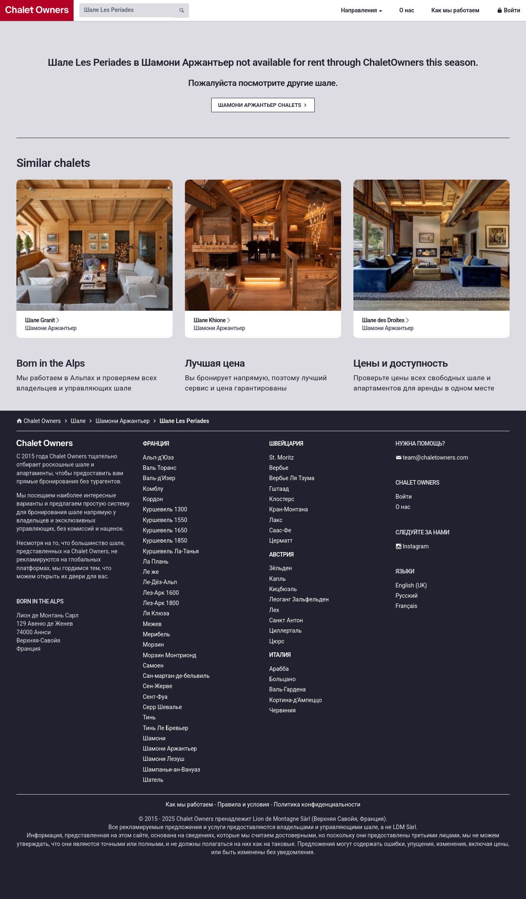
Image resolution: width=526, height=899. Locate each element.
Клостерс (281, 499)
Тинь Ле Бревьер (166, 728)
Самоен (153, 665)
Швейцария (286, 443)
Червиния (282, 710)
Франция (156, 443)
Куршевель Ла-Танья (171, 551)
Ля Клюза (156, 613)
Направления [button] (359, 10)
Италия (280, 655)
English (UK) (411, 585)
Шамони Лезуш (164, 759)
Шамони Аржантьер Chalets (263, 105)
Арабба (279, 669)
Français (407, 606)
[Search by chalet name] (126, 10)
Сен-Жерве (158, 686)
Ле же (151, 572)
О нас (406, 10)
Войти (508, 10)
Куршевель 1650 (165, 530)
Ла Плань (155, 561)
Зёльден (280, 568)
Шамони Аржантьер (170, 748)
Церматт (281, 540)
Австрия (281, 554)
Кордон (153, 499)
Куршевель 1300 (165, 509)
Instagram (412, 546)
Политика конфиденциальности (317, 804)
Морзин (153, 644)
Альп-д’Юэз (158, 457)
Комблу (153, 488)
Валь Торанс (160, 468)
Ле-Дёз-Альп (160, 582)
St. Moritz (281, 457)
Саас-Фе (280, 530)
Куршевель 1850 (165, 540)
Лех (274, 610)
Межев (152, 624)
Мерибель (156, 634)
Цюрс (276, 641)
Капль (277, 578)
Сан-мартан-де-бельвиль (176, 676)
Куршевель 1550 (165, 520)
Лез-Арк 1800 (161, 603)
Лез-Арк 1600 (161, 592)
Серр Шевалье (162, 707)
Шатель (153, 780)
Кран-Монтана (288, 509)
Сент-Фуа (155, 696)
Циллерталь (285, 630)
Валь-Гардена (287, 689)
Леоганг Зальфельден (299, 599)
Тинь (149, 717)
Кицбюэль (283, 589)
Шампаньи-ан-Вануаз (172, 769)
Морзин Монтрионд (169, 655)
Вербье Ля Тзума (291, 478)
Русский (407, 595)
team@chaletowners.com (432, 457)
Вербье (278, 468)
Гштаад (279, 488)
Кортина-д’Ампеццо (295, 700)
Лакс (275, 520)
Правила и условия (243, 804)
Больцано (282, 679)
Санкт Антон (286, 620)
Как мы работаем (455, 10)
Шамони (154, 738)
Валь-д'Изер (159, 478)
